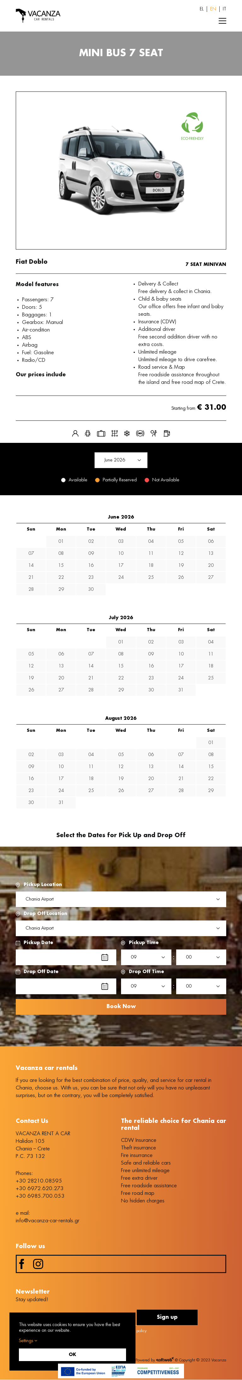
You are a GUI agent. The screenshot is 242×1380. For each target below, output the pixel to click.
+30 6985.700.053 (40, 1196)
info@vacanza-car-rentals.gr (47, 1220)
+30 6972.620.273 (40, 1188)
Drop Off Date (41, 972)
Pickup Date (38, 943)
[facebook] (22, 1264)
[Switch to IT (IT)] (224, 9)
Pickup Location (43, 885)
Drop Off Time (146, 972)
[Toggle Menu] (222, 21)
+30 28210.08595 (39, 1180)
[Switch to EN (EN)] (213, 9)
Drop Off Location (45, 914)
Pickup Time (144, 943)
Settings (28, 1340)
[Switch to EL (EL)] (202, 9)
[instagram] (38, 1264)
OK (72, 1355)
